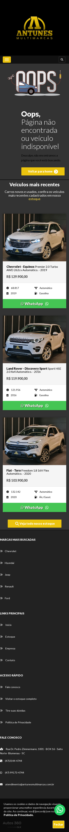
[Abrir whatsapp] (60, 809)
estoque (34, 199)
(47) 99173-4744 (12, 772)
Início (6, 624)
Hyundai (7, 562)
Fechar (58, 824)
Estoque (7, 636)
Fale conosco (10, 687)
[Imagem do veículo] (34, 237)
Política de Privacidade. (19, 815)
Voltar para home (43, 172)
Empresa (7, 648)
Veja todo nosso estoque (35, 524)
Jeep (5, 574)
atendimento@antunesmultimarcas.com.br (27, 784)
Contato (7, 660)
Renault (7, 586)
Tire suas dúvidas (12, 710)
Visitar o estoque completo (18, 698)
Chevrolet (8, 551)
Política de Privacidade (15, 722)
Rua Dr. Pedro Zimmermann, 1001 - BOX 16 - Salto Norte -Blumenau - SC (31, 751)
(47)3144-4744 (11, 760)
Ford (5, 598)
